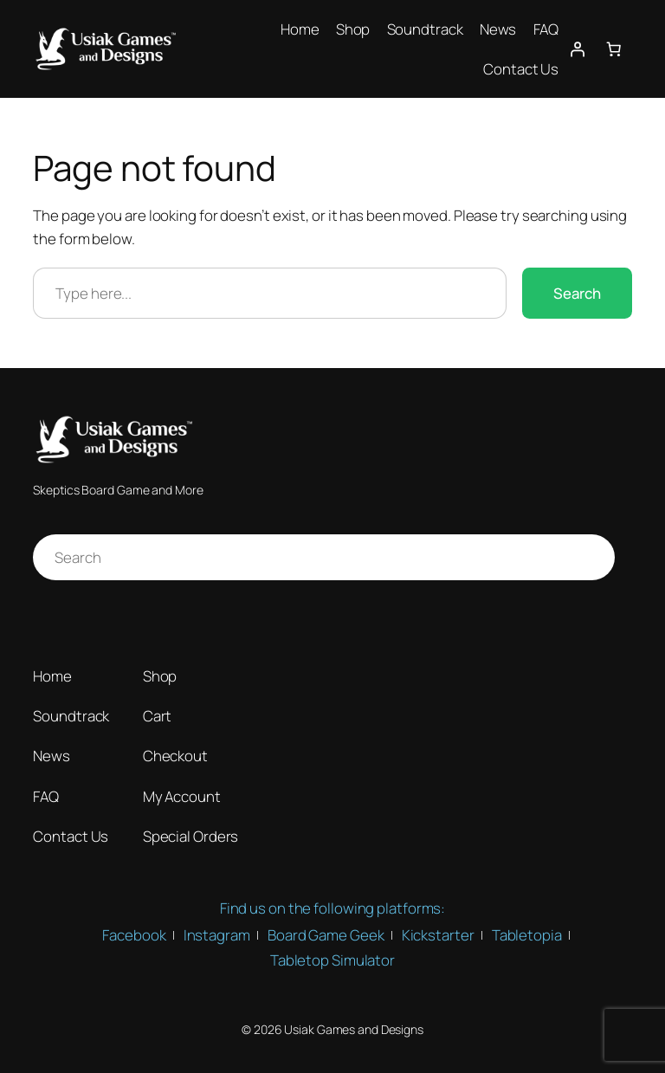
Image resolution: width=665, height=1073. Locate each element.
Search (576, 293)
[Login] (576, 49)
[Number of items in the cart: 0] (613, 49)
